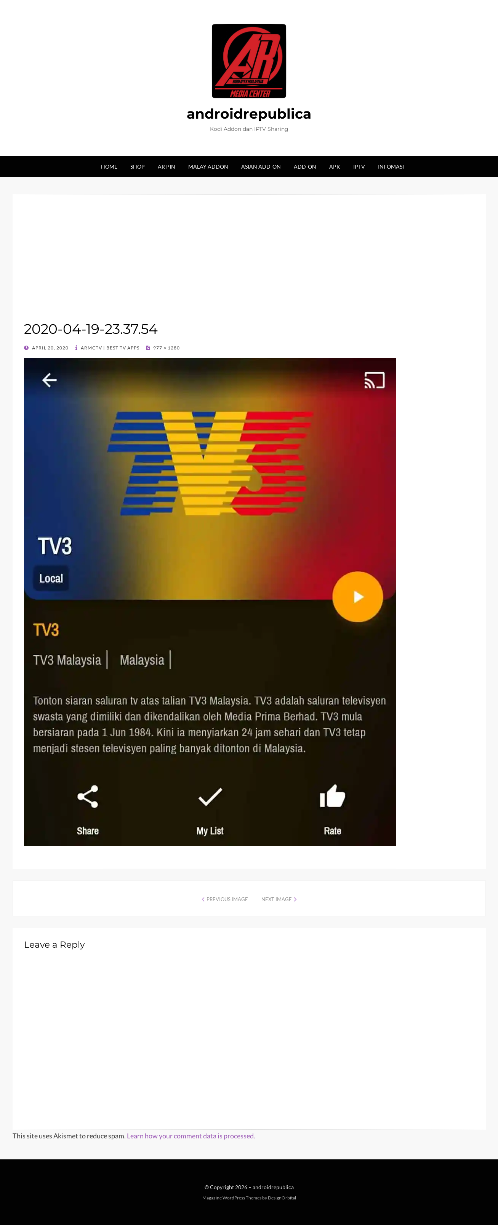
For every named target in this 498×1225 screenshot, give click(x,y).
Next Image (276, 899)
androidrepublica (249, 113)
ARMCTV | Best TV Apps (109, 348)
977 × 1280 (166, 348)
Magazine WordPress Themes (231, 1198)
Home (109, 166)
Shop (137, 166)
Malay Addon (208, 166)
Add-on (305, 166)
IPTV (359, 166)
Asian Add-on (261, 166)
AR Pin (166, 166)
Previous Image (227, 899)
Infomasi (391, 166)
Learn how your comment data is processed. (191, 1136)
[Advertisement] (249, 262)
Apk (334, 166)
